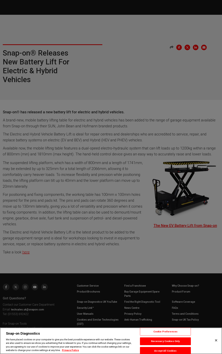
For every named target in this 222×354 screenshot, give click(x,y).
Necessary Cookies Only (165, 341)
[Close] (216, 340)
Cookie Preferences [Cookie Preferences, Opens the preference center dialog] (165, 331)
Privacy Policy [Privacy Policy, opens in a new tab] (70, 350)
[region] (111, 341)
